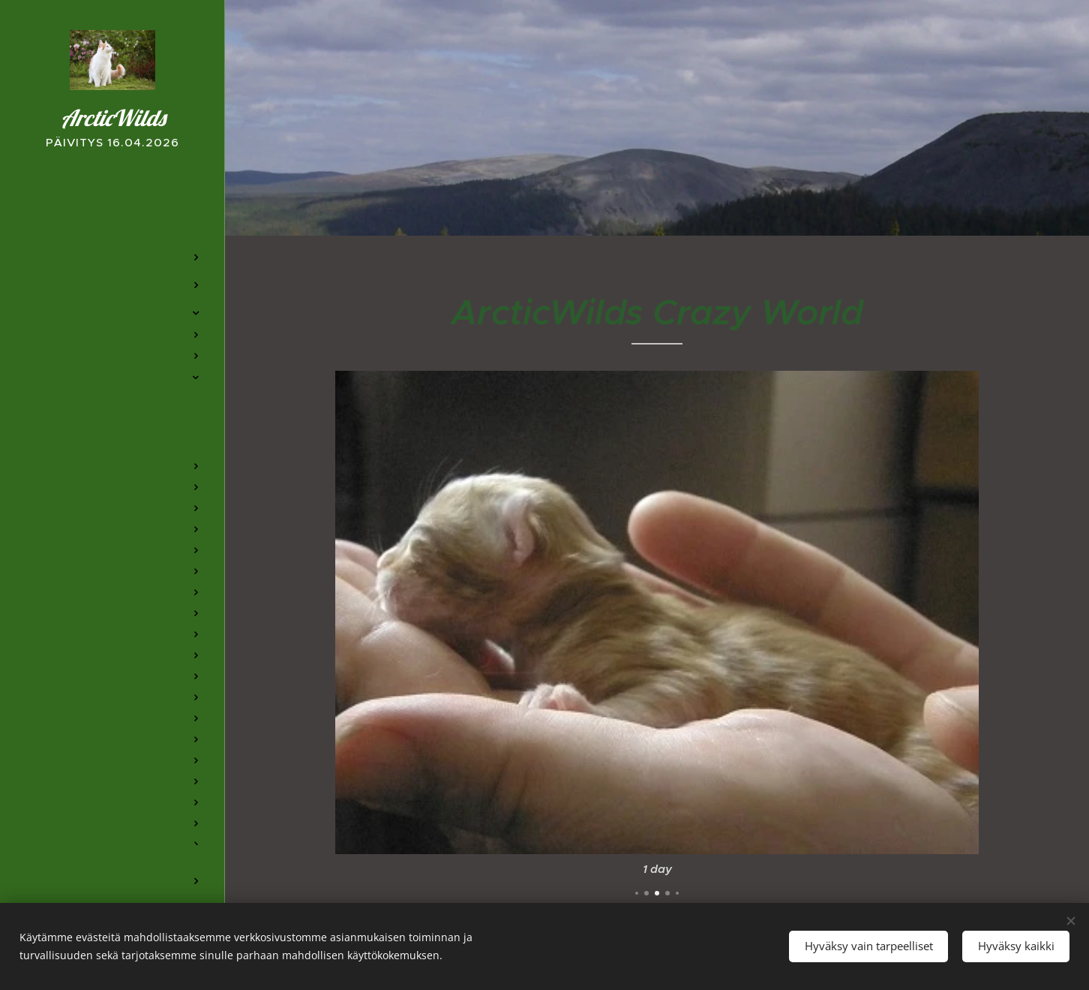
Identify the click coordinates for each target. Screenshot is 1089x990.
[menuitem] (112, 212)
